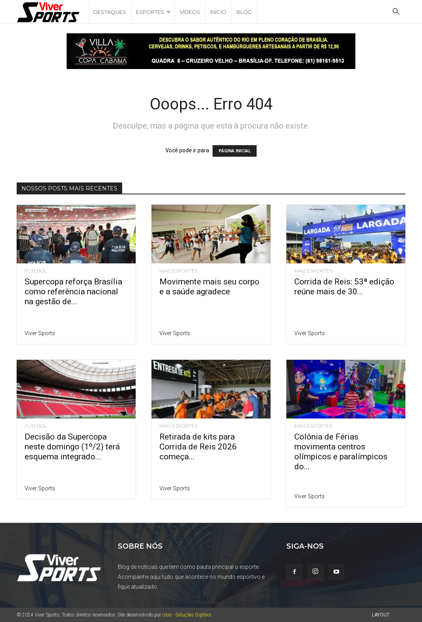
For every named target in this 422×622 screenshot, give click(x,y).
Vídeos (190, 12)
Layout (380, 615)
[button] (395, 12)
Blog (244, 12)
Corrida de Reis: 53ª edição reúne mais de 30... (344, 286)
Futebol (36, 271)
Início (218, 12)
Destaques (109, 12)
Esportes (153, 12)
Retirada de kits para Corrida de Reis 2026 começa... (198, 446)
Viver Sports (40, 333)
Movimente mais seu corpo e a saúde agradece (209, 286)
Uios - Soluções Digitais (186, 615)
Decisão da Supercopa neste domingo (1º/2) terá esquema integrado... (72, 446)
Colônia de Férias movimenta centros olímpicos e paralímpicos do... (340, 451)
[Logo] (52, 12)
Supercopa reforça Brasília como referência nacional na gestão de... (73, 291)
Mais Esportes (178, 271)
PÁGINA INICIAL (235, 151)
